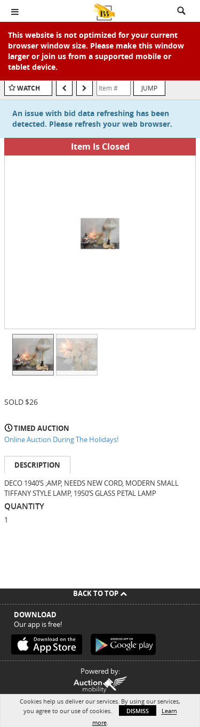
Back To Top (100, 593)
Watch (28, 88)
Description (37, 465)
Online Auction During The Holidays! (61, 439)
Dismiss (137, 711)
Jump (149, 88)
